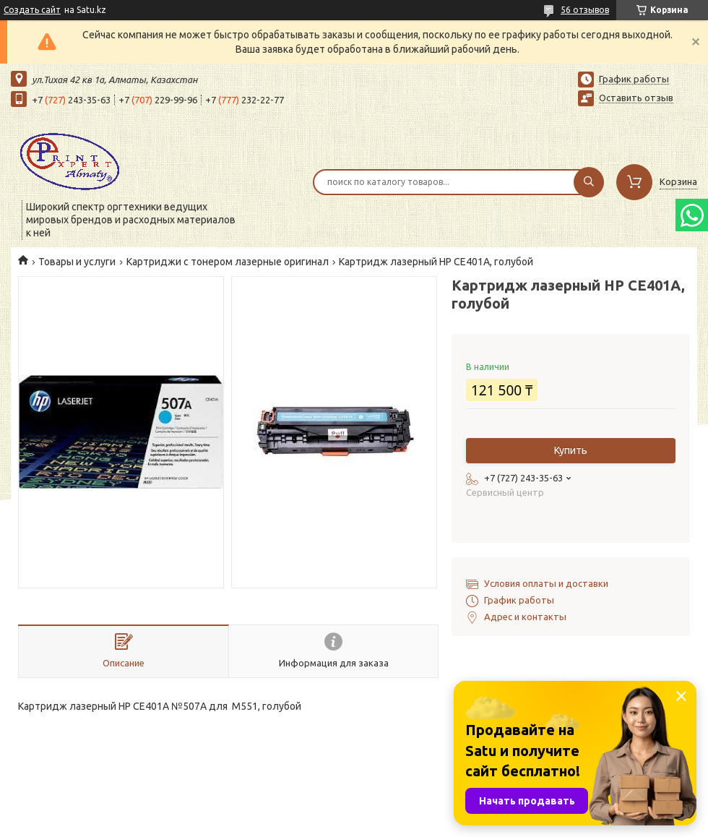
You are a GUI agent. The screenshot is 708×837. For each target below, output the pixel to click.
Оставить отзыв (636, 98)
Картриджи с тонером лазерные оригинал (227, 261)
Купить (570, 450)
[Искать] (589, 182)
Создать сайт (32, 9)
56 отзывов (585, 9)
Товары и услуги (77, 261)
